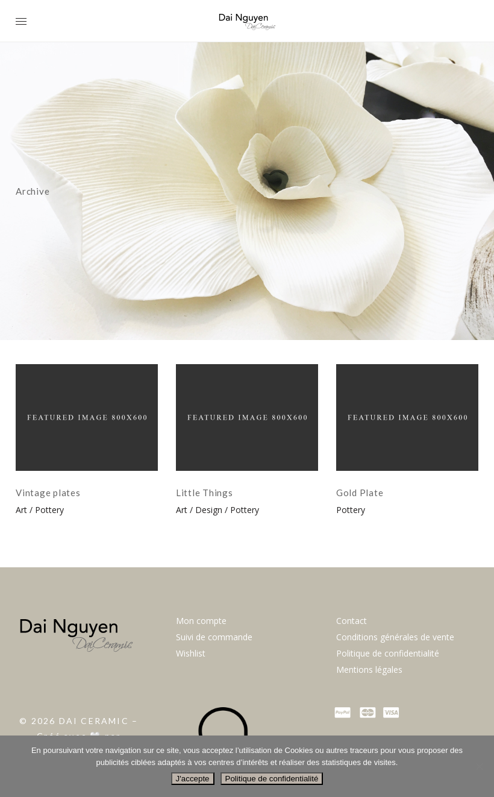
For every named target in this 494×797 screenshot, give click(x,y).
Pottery (49, 509)
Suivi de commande (214, 637)
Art (21, 509)
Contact (351, 620)
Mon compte (201, 620)
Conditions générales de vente (395, 637)
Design (208, 509)
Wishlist (190, 653)
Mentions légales (369, 669)
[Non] (479, 766)
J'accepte (193, 778)
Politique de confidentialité (387, 653)
